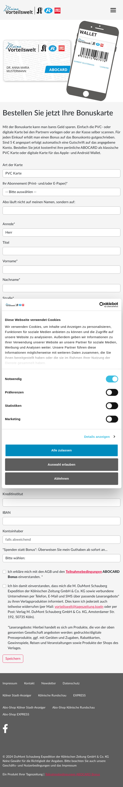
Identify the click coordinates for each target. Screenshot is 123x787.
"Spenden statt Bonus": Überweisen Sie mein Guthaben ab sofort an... (55, 549)
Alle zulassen (61, 450)
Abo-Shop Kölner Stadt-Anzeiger (24, 707)
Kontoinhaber (13, 531)
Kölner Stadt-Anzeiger (17, 695)
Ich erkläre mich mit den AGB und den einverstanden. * (64, 574)
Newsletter (48, 683)
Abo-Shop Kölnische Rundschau (73, 707)
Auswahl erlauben (61, 464)
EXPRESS (79, 695)
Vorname (10, 261)
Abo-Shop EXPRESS (16, 714)
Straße (8, 298)
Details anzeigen (97, 436)
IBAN (7, 512)
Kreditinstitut (13, 494)
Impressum (10, 683)
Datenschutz (71, 683)
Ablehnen (61, 478)
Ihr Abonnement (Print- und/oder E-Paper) (35, 183)
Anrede (9, 224)
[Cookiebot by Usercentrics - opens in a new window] (99, 305)
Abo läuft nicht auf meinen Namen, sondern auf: (39, 202)
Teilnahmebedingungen (84, 571)
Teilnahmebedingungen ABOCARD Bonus (72, 774)
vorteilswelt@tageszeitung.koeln (79, 606)
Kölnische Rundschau (52, 695)
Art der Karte (13, 165)
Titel (6, 242)
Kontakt (29, 683)
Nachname (11, 279)
